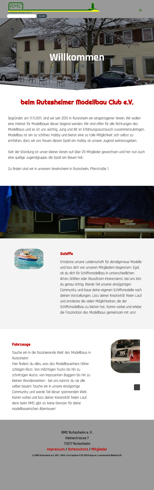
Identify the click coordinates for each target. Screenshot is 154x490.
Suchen (42, 16)
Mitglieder (99, 449)
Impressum (56, 449)
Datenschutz (78, 449)
